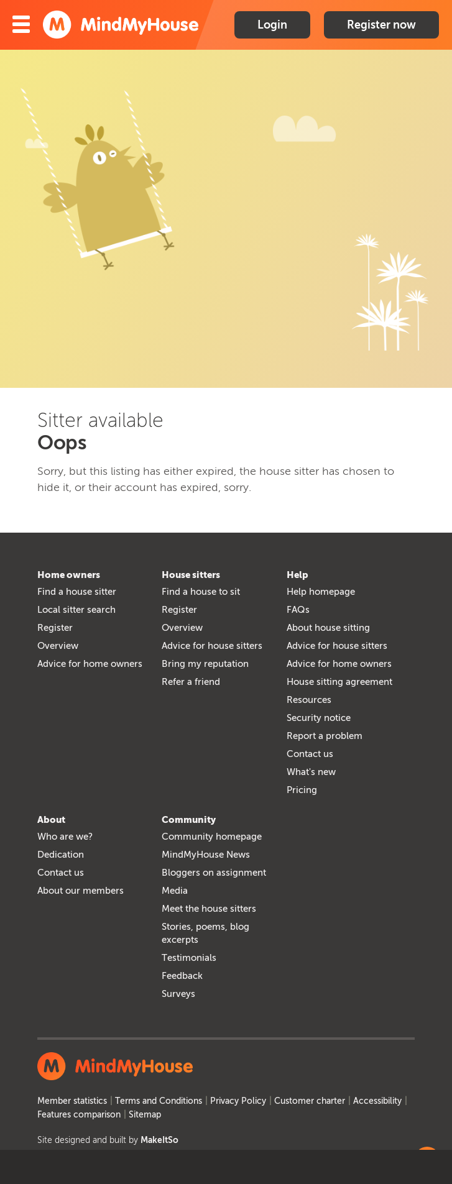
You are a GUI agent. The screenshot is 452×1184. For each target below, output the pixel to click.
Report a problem (324, 735)
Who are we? (65, 836)
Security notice (319, 717)
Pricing (302, 790)
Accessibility (377, 1101)
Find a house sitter (76, 591)
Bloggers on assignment (214, 872)
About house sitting (328, 627)
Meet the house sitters (209, 908)
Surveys (178, 993)
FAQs (298, 609)
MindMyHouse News (206, 854)
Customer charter (309, 1101)
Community (189, 819)
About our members (80, 890)
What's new (311, 772)
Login (272, 25)
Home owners (68, 575)
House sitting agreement (339, 681)
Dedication (60, 854)
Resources (309, 699)
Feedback (182, 975)
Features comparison (79, 1114)
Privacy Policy (238, 1101)
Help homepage (321, 591)
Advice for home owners (89, 663)
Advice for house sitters (212, 645)
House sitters (191, 575)
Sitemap (145, 1114)
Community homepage (212, 836)
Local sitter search (76, 609)
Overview (57, 645)
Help (297, 575)
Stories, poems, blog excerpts (205, 933)
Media (175, 890)
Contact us (310, 754)
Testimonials (189, 957)
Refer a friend (191, 681)
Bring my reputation (205, 663)
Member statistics (72, 1101)
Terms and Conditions (158, 1101)
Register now (381, 25)
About (51, 819)
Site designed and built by (107, 1140)
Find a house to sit (201, 591)
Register (55, 627)
